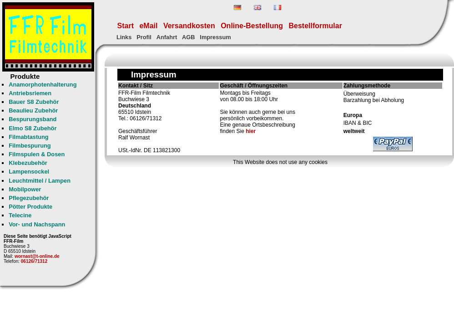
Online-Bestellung (252, 26)
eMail (148, 26)
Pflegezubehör (29, 198)
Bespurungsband (32, 119)
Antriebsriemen (30, 93)
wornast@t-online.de (37, 256)
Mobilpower (25, 189)
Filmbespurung (29, 145)
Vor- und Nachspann (37, 224)
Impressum (215, 37)
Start (125, 26)
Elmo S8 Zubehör (32, 128)
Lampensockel (29, 171)
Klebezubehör (28, 162)
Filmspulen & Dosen (37, 154)
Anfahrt (166, 37)
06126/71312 (34, 261)
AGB (188, 37)
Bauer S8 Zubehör (34, 101)
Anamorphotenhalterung (42, 84)
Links (123, 37)
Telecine (20, 215)
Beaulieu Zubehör (33, 110)
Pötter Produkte (30, 206)
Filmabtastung (28, 136)
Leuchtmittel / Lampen (40, 180)
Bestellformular (315, 26)
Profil (143, 37)
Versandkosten (189, 26)
